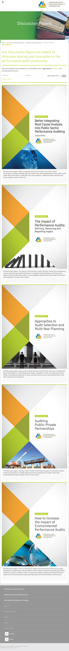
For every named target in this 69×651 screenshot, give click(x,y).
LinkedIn (10, 634)
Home (3, 42)
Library (6, 622)
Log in (64, 76)
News (6, 617)
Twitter (9, 639)
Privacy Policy (14, 648)
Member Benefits (10, 611)
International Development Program (16, 600)
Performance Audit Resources (15, 42)
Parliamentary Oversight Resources (16, 595)
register (56, 68)
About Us (7, 606)
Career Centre (9, 628)
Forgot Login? (6, 79)
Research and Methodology (34, 42)
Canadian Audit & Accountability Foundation (16, 646)
